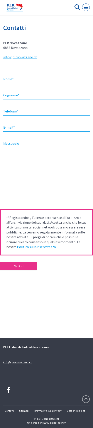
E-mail (9, 127)
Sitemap (24, 410)
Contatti (9, 410)
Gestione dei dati (76, 410)
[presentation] (33, 196)
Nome (8, 79)
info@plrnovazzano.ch (20, 57)
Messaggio (11, 143)
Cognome (11, 95)
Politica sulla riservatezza (36, 247)
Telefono (11, 111)
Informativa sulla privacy (48, 410)
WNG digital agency (55, 422)
